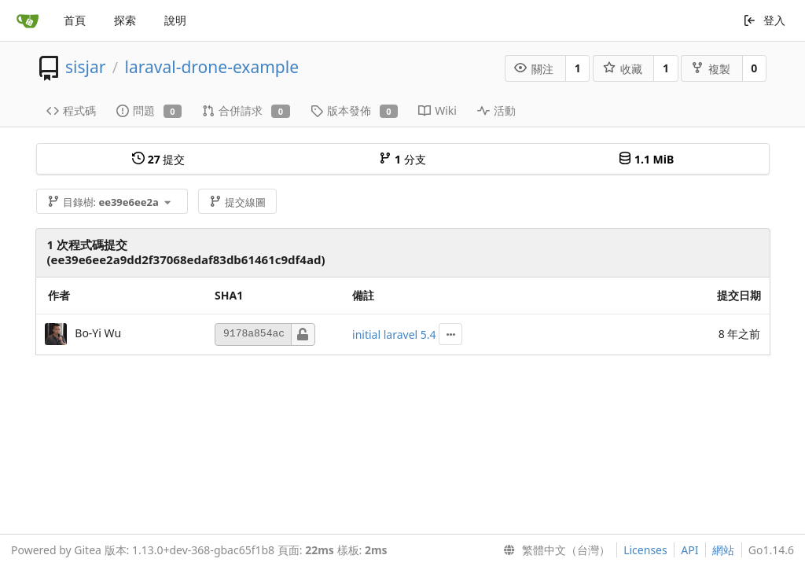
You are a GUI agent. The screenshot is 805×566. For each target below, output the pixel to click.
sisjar (85, 67)
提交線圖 (237, 202)
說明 (175, 20)
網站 (723, 549)
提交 (158, 159)
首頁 (75, 20)
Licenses (645, 549)
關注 (533, 68)
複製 (710, 68)
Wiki (437, 110)
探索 (125, 20)
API (689, 549)
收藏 (622, 68)
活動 (496, 110)
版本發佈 (355, 110)
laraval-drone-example (212, 67)
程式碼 (71, 110)
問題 (149, 110)
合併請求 (246, 110)
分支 (402, 159)
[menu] (553, 550)
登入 (764, 20)
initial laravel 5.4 (394, 334)
